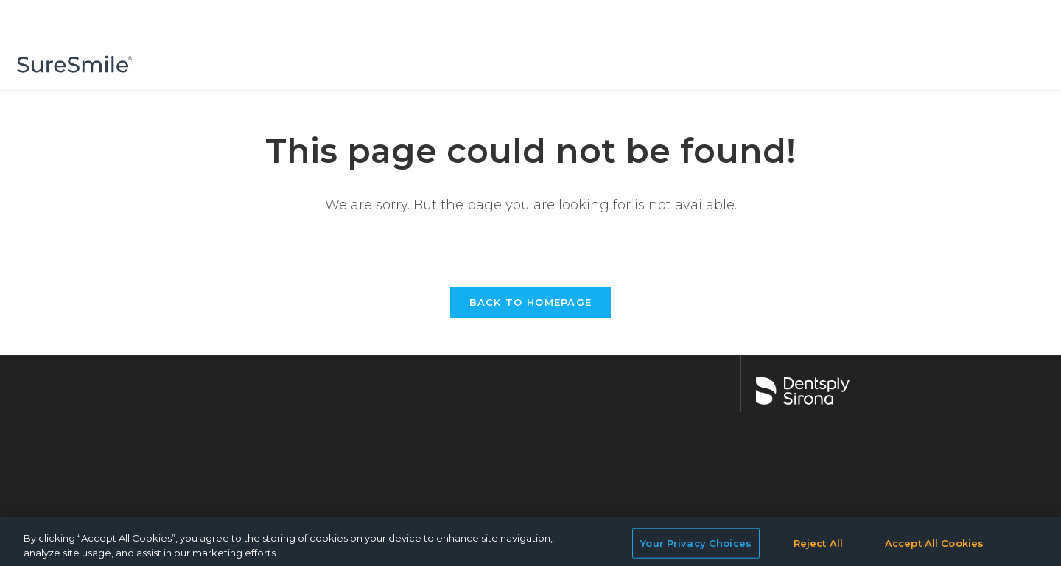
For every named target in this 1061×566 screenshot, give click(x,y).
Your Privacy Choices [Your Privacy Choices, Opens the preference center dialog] (696, 549)
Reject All (818, 549)
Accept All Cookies (934, 549)
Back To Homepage (530, 302)
